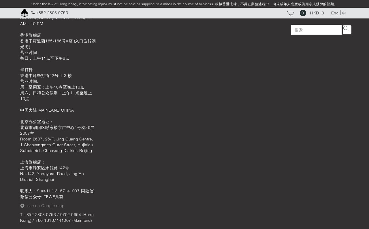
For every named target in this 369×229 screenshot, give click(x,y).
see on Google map (42, 205)
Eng (335, 12)
